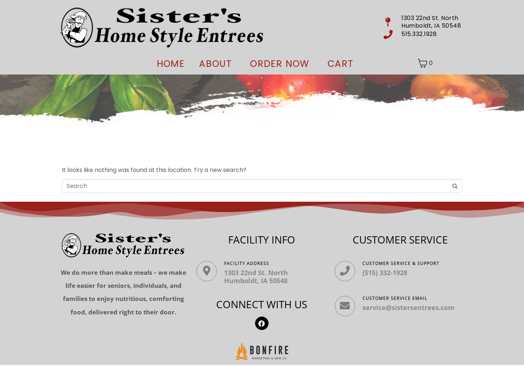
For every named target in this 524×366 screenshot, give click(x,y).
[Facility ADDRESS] (207, 272)
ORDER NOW (279, 63)
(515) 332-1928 (387, 272)
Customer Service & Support (403, 263)
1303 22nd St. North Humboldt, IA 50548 (258, 276)
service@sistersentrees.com (411, 309)
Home (171, 63)
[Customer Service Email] (346, 309)
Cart (341, 63)
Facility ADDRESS (248, 263)
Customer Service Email (397, 300)
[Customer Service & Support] (346, 272)
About (215, 63)
